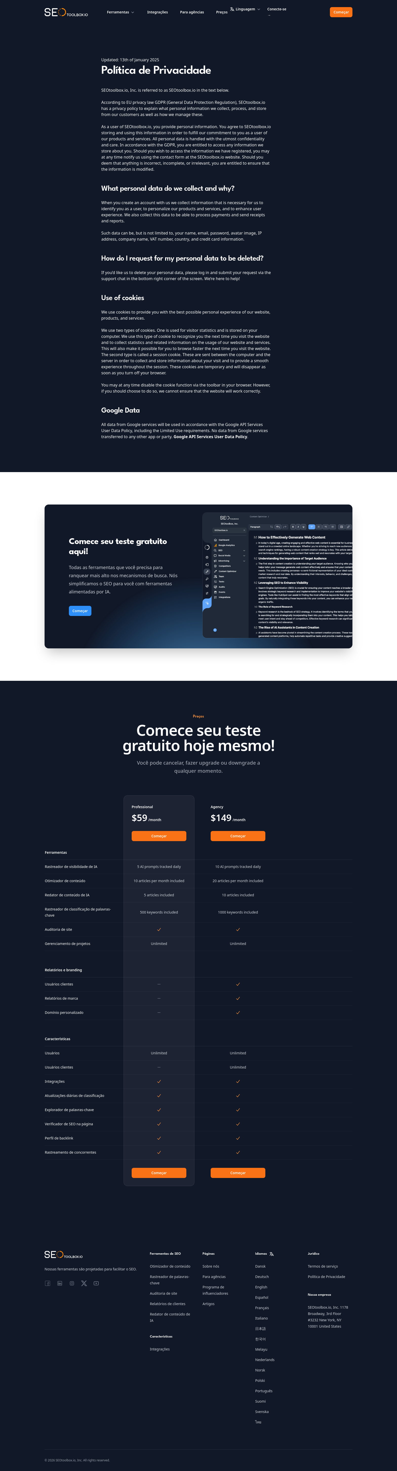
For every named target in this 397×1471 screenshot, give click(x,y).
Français (262, 1307)
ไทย (258, 1422)
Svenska (262, 1411)
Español (261, 1297)
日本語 (260, 1328)
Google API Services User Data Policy (210, 436)
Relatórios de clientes (167, 1303)
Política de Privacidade (326, 1276)
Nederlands (264, 1359)
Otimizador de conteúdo (170, 1266)
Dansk (260, 1266)
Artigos (208, 1303)
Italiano (261, 1318)
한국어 (260, 1339)
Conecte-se (276, 12)
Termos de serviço (323, 1266)
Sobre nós (211, 1266)
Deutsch (262, 1276)
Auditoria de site (163, 1293)
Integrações (157, 12)
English (261, 1287)
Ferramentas (121, 12)
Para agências (192, 12)
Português (263, 1390)
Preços (222, 12)
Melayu (261, 1349)
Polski (260, 1380)
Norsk (260, 1370)
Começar (341, 12)
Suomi (260, 1401)
